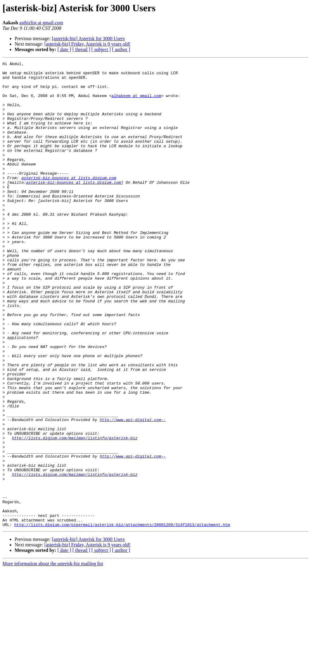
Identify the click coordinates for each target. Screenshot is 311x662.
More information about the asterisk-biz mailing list (52, 656)
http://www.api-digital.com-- (133, 491)
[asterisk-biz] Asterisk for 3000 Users (88, 38)
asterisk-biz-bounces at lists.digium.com (68, 201)
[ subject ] (101, 49)
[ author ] (121, 49)
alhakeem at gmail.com (136, 103)
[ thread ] (81, 49)
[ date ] (64, 49)
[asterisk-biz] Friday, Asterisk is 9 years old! (87, 44)
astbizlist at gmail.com (41, 22)
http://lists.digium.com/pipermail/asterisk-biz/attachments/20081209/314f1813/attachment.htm (122, 617)
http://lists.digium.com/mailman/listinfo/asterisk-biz (74, 513)
